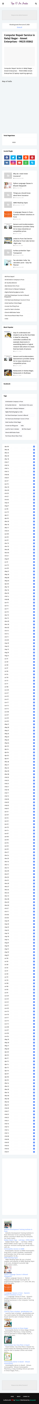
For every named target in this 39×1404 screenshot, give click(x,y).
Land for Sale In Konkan (12, 309)
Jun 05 (20, 568)
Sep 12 (20, 649)
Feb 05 (20, 802)
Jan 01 (20, 540)
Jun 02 (20, 721)
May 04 (20, 743)
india (6, 318)
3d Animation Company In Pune (14, 279)
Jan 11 (20, 609)
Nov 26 (20, 549)
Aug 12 (20, 949)
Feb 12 (20, 1133)
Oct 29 (20, 493)
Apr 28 (20, 584)
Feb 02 (20, 1148)
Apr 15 (20, 1061)
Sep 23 (20, 502)
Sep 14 (20, 939)
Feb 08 (20, 599)
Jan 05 (20, 840)
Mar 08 (20, 774)
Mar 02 (20, 1102)
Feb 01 (20, 478)
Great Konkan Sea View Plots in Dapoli (17, 1345)
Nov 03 (20, 490)
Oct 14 (20, 634)
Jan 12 (20, 605)
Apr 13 (20, 1067)
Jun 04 (20, 1036)
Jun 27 (20, 693)
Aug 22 (20, 559)
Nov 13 (20, 896)
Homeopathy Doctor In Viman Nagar (16, 1328)
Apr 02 (20, 1080)
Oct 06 (20, 914)
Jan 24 (20, 818)
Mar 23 (20, 453)
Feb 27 (20, 462)
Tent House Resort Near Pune (14, 315)
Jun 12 (20, 708)
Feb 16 (20, 465)
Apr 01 (20, 758)
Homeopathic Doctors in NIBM (14, 1249)
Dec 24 (20, 855)
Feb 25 (20, 531)
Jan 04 (20, 843)
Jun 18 (20, 1014)
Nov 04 (20, 552)
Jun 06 (20, 1033)
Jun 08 (20, 712)
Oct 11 (20, 637)
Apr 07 (20, 1074)
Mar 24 (20, 1083)
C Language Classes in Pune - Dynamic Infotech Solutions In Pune (23, 214)
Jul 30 (20, 958)
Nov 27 (20, 886)
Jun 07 (20, 715)
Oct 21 (20, 556)
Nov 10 (20, 487)
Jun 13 (20, 705)
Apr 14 (20, 1064)
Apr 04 (20, 752)
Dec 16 (20, 861)
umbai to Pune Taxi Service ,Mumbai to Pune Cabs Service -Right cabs (23, 241)
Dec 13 (20, 868)
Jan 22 (20, 824)
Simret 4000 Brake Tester (12, 312)
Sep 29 (20, 643)
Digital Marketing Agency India (14, 292)
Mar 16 (20, 590)
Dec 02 (20, 877)
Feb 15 (20, 796)
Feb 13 (20, 471)
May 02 (20, 1049)
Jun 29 (20, 996)
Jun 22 (20, 1002)
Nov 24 (20, 889)
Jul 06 (20, 687)
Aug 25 (20, 942)
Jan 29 (20, 815)
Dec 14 (20, 864)
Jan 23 (20, 821)
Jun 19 (20, 512)
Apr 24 (20, 749)
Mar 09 (20, 771)
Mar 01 (20, 1105)
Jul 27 (20, 668)
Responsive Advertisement (19, 15)
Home (12, 1396)
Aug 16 (20, 652)
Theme (17, 1400)
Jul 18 (20, 677)
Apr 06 (20, 446)
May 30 (20, 727)
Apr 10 (20, 1070)
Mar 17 (20, 527)
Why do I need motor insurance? (20, 175)
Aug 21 (20, 506)
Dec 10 (20, 546)
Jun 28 (20, 690)
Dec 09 (20, 871)
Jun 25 (20, 696)
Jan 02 (20, 849)
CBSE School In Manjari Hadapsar (15, 289)
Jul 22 (20, 967)
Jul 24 (20, 674)
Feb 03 (20, 805)
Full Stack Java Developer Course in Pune (17, 300)
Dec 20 (20, 858)
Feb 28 (20, 1108)
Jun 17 (20, 702)
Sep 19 (20, 933)
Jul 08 (20, 983)
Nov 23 (20, 893)
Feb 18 (20, 790)
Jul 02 (20, 989)
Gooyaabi (33, 1400)
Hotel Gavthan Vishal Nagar (13, 303)
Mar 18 (20, 459)
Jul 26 (20, 671)
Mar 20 (20, 456)
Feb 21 (20, 786)
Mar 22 (20, 1086)
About (18, 1396)
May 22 (20, 740)
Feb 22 (20, 1117)
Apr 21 (20, 515)
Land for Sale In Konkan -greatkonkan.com (18, 1311)
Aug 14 (20, 655)
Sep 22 (20, 646)
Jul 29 (20, 662)
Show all (19, 27)
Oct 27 (20, 496)
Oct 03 (20, 499)
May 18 (20, 574)
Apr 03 (20, 518)
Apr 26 (20, 1055)
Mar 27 (20, 765)
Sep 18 (20, 936)
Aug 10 (20, 952)
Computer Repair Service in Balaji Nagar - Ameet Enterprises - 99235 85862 (19, 38)
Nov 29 (20, 621)
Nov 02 (20, 627)
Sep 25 (20, 927)
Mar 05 (20, 593)
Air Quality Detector (11, 283)
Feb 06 (20, 474)
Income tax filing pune (12, 306)
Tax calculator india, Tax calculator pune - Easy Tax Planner (22, 262)
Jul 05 (20, 509)
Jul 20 (20, 974)
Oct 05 (20, 918)
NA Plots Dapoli (9, 276)
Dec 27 (20, 852)
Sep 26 (20, 924)
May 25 (20, 733)
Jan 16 (20, 484)
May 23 (20, 737)
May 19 (20, 1039)
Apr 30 (20, 746)
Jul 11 (20, 683)
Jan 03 (20, 537)
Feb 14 (20, 468)
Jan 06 (20, 836)
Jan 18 (20, 827)
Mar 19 (20, 587)
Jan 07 (20, 833)
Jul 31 (20, 659)
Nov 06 (20, 899)
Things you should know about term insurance (21, 194)
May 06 (20, 577)
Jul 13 (20, 680)
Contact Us (26, 1396)
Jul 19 (20, 977)
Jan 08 (20, 534)
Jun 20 (20, 1008)
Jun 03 (20, 718)
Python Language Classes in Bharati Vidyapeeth (23, 184)
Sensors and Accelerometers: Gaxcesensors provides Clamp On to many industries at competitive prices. (23, 227)
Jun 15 (20, 1021)
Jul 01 (20, 992)
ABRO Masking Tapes (20, 203)
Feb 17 (20, 793)
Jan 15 (20, 602)
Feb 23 (20, 783)
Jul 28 (20, 665)
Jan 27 (20, 481)
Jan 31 (20, 811)
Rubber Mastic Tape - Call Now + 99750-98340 (19, 1240)
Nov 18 (20, 624)
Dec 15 (20, 618)
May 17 (20, 1045)
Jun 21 (20, 699)
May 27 (20, 730)
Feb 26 (20, 777)
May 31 (20, 571)
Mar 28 (20, 449)
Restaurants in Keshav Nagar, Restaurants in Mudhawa (23, 372)
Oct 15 (20, 630)
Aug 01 (20, 955)
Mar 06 (20, 1099)
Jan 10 (20, 612)
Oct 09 (20, 640)
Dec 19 (20, 543)
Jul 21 (20, 562)
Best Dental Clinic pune (12, 286)
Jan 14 (20, 830)
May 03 (20, 580)
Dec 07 (20, 874)
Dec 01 (20, 880)
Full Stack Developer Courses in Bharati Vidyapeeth (16, 296)
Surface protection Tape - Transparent (22, 252)
